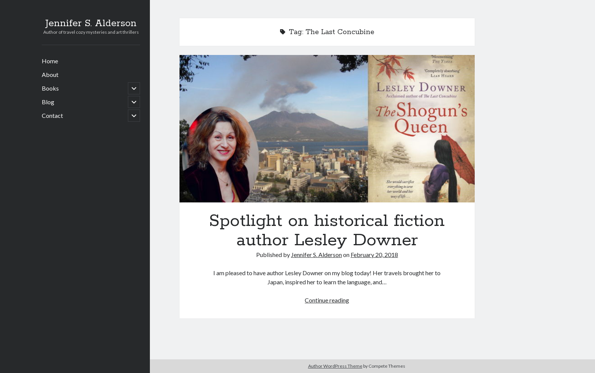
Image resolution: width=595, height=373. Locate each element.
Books (50, 88)
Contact (52, 115)
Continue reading (327, 300)
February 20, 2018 (374, 254)
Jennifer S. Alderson (91, 23)
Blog (48, 101)
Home (50, 60)
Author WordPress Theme (335, 366)
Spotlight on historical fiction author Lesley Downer (327, 128)
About (50, 74)
